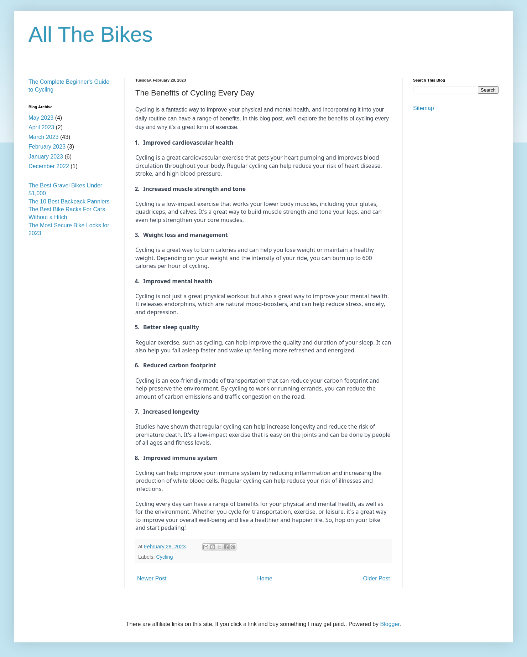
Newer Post (152, 578)
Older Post (376, 578)
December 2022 (48, 166)
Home (264, 578)
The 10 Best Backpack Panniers (69, 201)
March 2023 (43, 137)
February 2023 (47, 147)
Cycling (164, 557)
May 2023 (40, 118)
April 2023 (41, 127)
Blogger (390, 624)
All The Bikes (90, 34)
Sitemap (423, 108)
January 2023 (45, 157)
